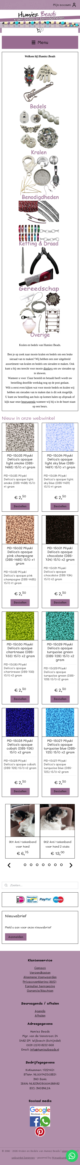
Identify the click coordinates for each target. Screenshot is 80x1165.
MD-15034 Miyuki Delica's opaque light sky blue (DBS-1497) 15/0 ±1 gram (60, 461)
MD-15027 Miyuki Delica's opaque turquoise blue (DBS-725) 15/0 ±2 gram (60, 746)
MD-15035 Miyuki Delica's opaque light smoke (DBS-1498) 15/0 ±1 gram (20, 461)
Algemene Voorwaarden (40, 977)
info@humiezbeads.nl (44, 1049)
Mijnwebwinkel (60, 1157)
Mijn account (65, 4)
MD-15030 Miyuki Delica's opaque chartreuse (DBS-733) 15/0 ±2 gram (20, 650)
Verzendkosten (40, 972)
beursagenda (28, 401)
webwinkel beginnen (23, 1157)
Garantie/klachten (40, 990)
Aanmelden (15, 937)
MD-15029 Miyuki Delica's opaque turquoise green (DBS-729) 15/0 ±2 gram (60, 652)
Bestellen (20, 506)
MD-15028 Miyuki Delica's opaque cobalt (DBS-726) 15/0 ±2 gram (20, 746)
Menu (40, 42)
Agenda (40, 1011)
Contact (40, 968)
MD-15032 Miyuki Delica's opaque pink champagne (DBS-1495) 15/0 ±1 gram (20, 555)
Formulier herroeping (40, 986)
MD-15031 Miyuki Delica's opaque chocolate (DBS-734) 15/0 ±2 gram (60, 553)
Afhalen (40, 1015)
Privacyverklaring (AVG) (39, 981)
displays (48, 368)
